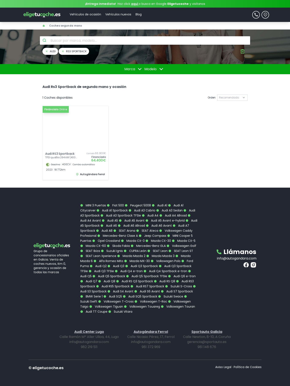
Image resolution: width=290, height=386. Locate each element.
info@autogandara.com (236, 258)
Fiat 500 (115, 205)
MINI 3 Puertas (93, 205)
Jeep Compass (152, 236)
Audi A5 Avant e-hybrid (165, 220)
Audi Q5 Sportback (108, 276)
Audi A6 (108, 225)
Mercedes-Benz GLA (148, 246)
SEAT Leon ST (180, 251)
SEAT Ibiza (90, 251)
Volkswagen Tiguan (106, 306)
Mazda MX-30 (137, 261)
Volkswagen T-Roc (150, 301)
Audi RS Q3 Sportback (134, 281)
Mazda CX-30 (158, 241)
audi (50, 51)
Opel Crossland (106, 241)
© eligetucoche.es (46, 367)
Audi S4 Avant (120, 291)
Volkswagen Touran (178, 306)
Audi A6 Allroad (131, 225)
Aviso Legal (223, 367)
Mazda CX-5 (183, 241)
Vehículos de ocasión (85, 14)
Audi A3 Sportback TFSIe (120, 215)
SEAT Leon (157, 251)
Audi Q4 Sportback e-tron (165, 271)
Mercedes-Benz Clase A (117, 236)
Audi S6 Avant (147, 291)
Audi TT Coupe (93, 311)
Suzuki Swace (170, 296)
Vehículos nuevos (118, 14)
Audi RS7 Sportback (147, 286)
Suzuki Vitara (120, 311)
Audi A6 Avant (159, 225)
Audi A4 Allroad (173, 215)
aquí (135, 4)
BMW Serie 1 (91, 296)
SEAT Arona (124, 231)
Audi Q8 (106, 281)
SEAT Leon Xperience (98, 256)
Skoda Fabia (118, 246)
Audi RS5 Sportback (113, 286)
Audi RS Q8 (164, 281)
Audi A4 (150, 215)
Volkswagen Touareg (142, 306)
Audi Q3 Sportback (141, 266)
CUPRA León (135, 251)
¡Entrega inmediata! (100, 4)
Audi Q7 (88, 281)
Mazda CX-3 (133, 241)
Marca (133, 69)
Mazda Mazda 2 (131, 256)
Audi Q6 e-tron (182, 276)
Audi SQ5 (112, 296)
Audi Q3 (115, 266)
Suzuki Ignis (112, 251)
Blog (139, 14)
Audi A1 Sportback (112, 210)
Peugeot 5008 (138, 205)
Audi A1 (159, 205)
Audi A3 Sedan (169, 210)
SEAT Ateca (147, 231)
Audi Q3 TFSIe (101, 271)
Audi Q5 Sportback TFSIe (146, 276)
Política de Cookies (248, 367)
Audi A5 (110, 220)
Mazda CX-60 (93, 246)
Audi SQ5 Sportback (140, 296)
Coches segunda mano (65, 25)
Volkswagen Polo (165, 261)
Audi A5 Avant (132, 220)
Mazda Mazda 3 (160, 256)
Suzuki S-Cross (178, 286)
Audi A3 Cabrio (142, 210)
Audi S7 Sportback (177, 291)
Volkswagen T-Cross (116, 301)
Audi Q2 (98, 266)
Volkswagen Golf (181, 246)
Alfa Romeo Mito (108, 261)
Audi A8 (104, 231)
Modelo (154, 69)
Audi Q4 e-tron (129, 271)
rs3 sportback (74, 51)
